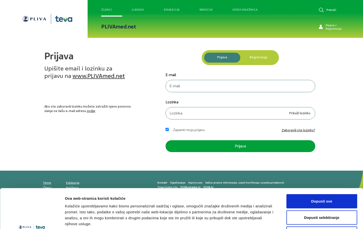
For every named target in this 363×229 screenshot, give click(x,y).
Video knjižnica (245, 9)
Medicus (206, 9)
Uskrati (321, 196)
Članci (106, 9)
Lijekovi (138, 9)
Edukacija (172, 9)
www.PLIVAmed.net (99, 76)
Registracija (258, 57)
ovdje (91, 111)
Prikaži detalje (256, 219)
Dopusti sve (321, 164)
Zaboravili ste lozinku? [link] (298, 130)
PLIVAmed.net (118, 26)
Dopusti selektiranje (321, 180)
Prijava (222, 57)
